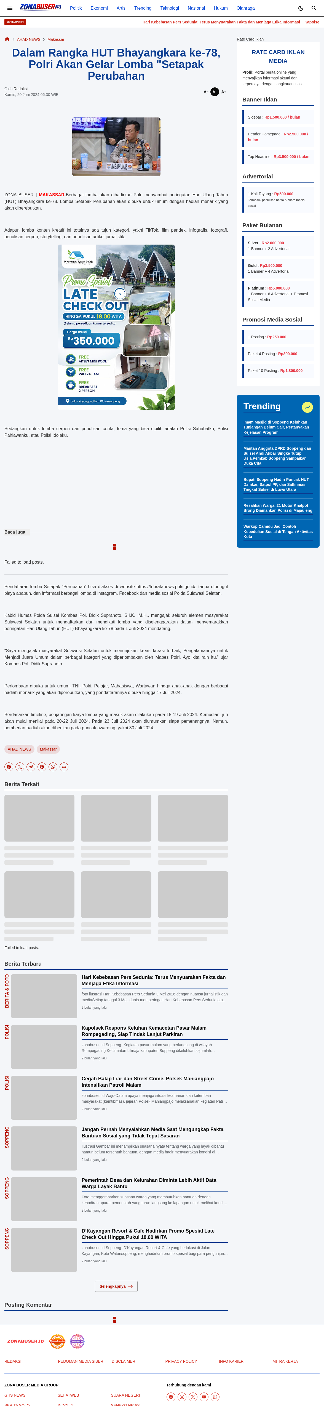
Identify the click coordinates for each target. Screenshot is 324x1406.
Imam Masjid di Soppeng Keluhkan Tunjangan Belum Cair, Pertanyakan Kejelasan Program (276, 427)
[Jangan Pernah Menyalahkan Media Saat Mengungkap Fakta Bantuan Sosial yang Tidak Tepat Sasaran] (44, 1148)
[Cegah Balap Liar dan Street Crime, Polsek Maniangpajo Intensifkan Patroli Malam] (44, 1098)
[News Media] (77, 1341)
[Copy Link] (64, 766)
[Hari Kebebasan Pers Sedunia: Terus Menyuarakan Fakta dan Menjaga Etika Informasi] (44, 996)
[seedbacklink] (57, 1341)
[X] (19, 766)
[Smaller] (206, 91)
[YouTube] (204, 1396)
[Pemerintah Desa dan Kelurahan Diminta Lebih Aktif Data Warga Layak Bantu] (44, 1199)
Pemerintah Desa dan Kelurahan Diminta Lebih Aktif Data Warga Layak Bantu (149, 1183)
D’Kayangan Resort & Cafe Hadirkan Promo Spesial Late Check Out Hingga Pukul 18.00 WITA (148, 1234)
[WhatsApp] (53, 766)
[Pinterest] (42, 766)
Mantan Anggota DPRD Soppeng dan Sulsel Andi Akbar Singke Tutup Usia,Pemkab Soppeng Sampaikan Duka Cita (277, 456)
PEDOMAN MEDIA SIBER (80, 1361)
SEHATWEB (68, 1395)
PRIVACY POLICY (181, 1361)
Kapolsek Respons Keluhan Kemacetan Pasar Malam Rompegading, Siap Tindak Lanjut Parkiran (144, 1031)
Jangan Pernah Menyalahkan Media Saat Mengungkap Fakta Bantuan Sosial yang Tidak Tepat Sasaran (152, 1133)
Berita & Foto (7, 991)
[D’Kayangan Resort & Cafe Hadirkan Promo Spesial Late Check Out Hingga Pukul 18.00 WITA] (44, 1250)
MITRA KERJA (285, 1361)
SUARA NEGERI (125, 1395)
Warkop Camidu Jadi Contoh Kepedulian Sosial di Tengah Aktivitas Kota (278, 531)
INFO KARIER (231, 1361)
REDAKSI (12, 1361)
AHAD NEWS (19, 749)
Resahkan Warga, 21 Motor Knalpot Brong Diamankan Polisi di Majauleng (277, 508)
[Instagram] (182, 1396)
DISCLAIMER (123, 1361)
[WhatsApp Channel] (215, 1396)
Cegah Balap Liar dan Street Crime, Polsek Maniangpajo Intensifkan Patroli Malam (148, 1082)
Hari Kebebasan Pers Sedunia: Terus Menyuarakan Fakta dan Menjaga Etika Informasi (233, 22)
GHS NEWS (14, 1395)
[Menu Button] (9, 8)
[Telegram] (30, 766)
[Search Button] (314, 8)
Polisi (7, 1032)
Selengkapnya (116, 1286)
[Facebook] (8, 766)
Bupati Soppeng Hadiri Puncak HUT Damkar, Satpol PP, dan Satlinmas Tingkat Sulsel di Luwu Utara (276, 484)
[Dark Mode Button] (300, 8)
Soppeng (7, 1137)
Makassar (48, 749)
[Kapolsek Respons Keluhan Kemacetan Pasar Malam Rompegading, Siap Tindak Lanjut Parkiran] (44, 1047)
